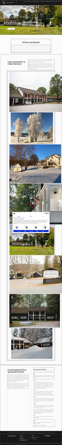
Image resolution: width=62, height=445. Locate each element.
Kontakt (59, 1)
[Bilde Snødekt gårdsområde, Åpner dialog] (35, 182)
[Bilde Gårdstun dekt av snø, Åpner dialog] (31, 358)
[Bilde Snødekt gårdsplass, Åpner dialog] (32, 143)
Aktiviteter (52, 1)
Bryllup (31, 1)
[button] (11, 29)
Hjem (24, 1)
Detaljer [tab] (31, 216)
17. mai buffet (41, 1)
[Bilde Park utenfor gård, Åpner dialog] (31, 254)
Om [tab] (43, 216)
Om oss (56, 1)
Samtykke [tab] (18, 216)
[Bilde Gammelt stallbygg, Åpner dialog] (34, 327)
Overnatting (27, 1)
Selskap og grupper (36, 1)
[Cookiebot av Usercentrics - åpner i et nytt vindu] (45, 213)
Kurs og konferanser (47, 1)
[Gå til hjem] (8, 4)
